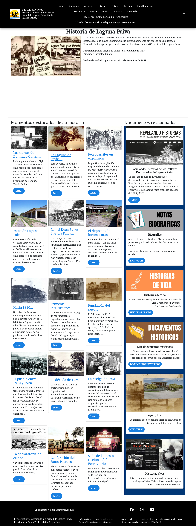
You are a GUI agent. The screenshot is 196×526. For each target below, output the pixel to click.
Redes (104, 11)
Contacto (117, 11)
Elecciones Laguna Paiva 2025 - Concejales (105, 17)
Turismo (128, 6)
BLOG (92, 11)
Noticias (87, 6)
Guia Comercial (145, 6)
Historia (101, 6)
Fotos (114, 6)
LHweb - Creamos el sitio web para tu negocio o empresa (105, 22)
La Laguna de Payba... (61, 157)
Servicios (79, 11)
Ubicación (73, 6)
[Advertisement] (98, 96)
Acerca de (131, 11)
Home (61, 6)
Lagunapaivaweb (32, 9)
